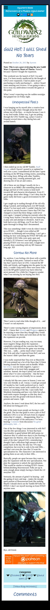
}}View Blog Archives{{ (25, 586)
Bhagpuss (34, 330)
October (15, 575)
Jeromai (22, 330)
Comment (15, 422)
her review (8, 367)
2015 (29, 575)
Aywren (33, 63)
